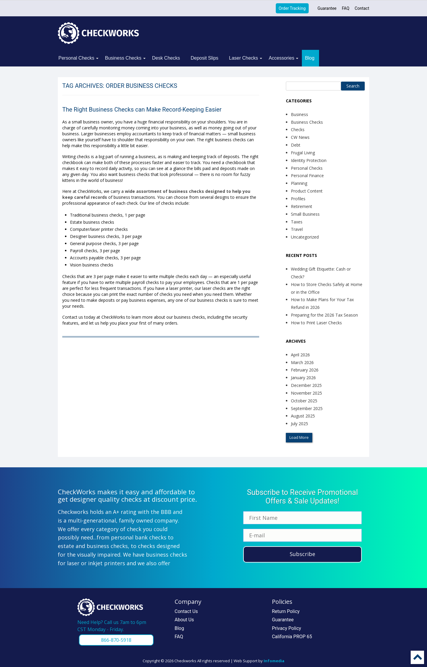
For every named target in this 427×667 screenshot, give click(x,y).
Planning (299, 183)
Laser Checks (243, 58)
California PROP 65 (292, 636)
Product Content (307, 191)
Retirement (301, 206)
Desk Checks (166, 58)
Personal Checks (76, 58)
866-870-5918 (116, 640)
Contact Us (186, 611)
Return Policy (285, 611)
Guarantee (327, 8)
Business (299, 114)
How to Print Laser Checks (316, 322)
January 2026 (303, 377)
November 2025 (306, 393)
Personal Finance (307, 175)
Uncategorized (305, 237)
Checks (298, 129)
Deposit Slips (204, 58)
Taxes (296, 222)
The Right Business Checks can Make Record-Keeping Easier (142, 109)
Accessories (281, 58)
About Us (184, 619)
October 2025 (304, 401)
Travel (297, 229)
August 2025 (303, 416)
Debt (295, 145)
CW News (300, 137)
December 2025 (306, 385)
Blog (309, 58)
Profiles (298, 198)
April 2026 (300, 355)
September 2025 (307, 408)
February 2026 (304, 370)
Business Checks (123, 58)
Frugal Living (303, 152)
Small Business (305, 214)
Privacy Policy (286, 628)
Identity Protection (308, 160)
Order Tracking (292, 8)
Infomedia (274, 660)
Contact (362, 8)
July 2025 (299, 423)
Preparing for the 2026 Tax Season (324, 315)
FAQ (345, 8)
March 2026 (302, 362)
